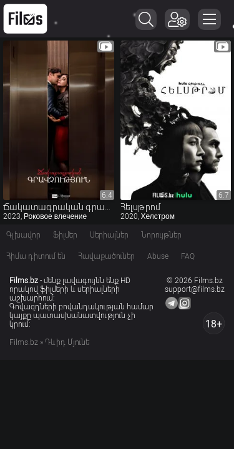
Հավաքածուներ (106, 256)
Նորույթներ (161, 235)
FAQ (188, 256)
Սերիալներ (109, 235)
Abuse (157, 256)
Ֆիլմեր (65, 235)
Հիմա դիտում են (36, 256)
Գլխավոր (23, 235)
